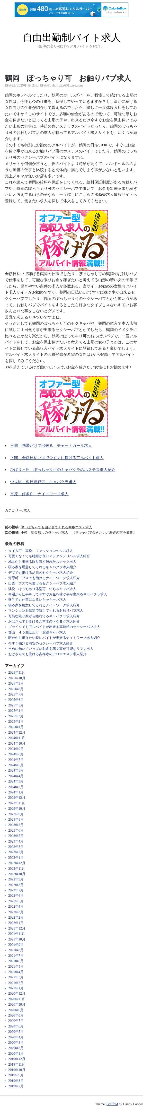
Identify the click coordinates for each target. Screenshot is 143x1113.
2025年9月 (16, 683)
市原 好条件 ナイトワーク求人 (39, 494)
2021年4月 (16, 972)
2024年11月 (16, 738)
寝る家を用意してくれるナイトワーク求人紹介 (44, 605)
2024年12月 (16, 732)
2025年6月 (16, 700)
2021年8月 (16, 950)
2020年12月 (16, 993)
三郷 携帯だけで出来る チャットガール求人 (51, 445)
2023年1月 (16, 858)
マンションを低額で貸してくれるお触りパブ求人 (45, 610)
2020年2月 (16, 1048)
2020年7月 (16, 1021)
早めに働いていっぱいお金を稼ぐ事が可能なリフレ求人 (50, 649)
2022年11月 (16, 868)
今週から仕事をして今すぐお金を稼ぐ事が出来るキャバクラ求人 (57, 594)
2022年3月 (16, 912)
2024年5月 (16, 770)
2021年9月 (16, 945)
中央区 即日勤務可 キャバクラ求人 (43, 482)
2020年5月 (16, 1032)
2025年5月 (16, 705)
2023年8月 (16, 819)
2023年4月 (16, 841)
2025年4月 (16, 711)
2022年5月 (16, 901)
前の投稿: (48, 527)
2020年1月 (16, 1053)
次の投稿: (70, 532)
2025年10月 (16, 678)
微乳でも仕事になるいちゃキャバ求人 (37, 599)
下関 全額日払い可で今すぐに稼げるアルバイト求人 (57, 458)
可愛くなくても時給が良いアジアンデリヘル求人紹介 (49, 556)
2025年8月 (16, 689)
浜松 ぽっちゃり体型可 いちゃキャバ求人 (42, 589)
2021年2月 (16, 983)
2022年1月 (16, 923)
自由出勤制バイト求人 (72, 37)
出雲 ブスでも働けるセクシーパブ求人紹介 (42, 583)
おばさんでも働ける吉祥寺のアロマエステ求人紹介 (47, 654)
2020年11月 (16, 999)
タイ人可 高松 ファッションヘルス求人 (40, 551)
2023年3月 (16, 847)
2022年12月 (16, 863)
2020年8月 (16, 1015)
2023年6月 (16, 830)
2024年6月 (16, 765)
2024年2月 (16, 787)
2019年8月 (16, 1081)
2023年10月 (16, 808)
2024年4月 (16, 776)
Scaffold (112, 1104)
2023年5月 (16, 836)
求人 (27, 510)
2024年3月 (16, 781)
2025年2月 (16, 721)
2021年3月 (16, 977)
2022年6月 (16, 895)
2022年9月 (16, 879)
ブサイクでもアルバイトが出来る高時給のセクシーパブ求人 (54, 627)
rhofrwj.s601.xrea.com (67, 85)
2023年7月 (16, 825)
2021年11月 (16, 934)
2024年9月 (16, 749)
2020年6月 (16, 1026)
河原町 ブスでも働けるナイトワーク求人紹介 (44, 578)
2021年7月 (16, 955)
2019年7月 (16, 1086)
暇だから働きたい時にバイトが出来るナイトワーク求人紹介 (54, 638)
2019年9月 (16, 1075)
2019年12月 (16, 1059)
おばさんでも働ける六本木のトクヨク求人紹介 (44, 621)
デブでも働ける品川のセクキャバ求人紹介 (40, 572)
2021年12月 (16, 928)
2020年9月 (16, 1010)
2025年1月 (16, 727)
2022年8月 (16, 885)
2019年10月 (16, 1070)
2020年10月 (16, 1004)
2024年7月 (16, 760)
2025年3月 (16, 716)
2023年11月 (16, 803)
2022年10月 (16, 874)
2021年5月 (16, 966)
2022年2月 (16, 917)
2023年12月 (16, 798)
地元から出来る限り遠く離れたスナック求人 (42, 562)
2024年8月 (16, 754)
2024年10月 (16, 743)
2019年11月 (16, 1064)
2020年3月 (16, 1042)
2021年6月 (16, 961)
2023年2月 (16, 852)
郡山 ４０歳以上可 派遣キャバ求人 (37, 632)
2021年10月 (16, 939)
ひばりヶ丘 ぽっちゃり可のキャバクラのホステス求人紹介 (62, 470)
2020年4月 (16, 1037)
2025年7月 (16, 694)
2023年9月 (16, 814)
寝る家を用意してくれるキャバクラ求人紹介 (42, 567)
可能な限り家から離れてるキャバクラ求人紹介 (44, 616)
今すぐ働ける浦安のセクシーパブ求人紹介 (40, 643)
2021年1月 (16, 988)
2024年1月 (16, 792)
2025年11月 (16, 672)
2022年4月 (16, 906)
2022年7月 (16, 890)
